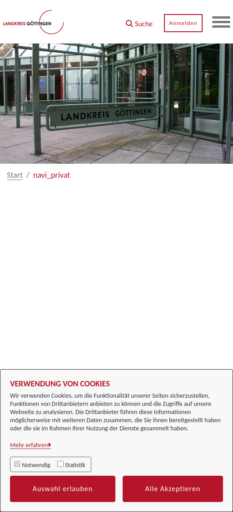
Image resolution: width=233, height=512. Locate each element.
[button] (139, 20)
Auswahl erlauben (63, 488)
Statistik (75, 465)
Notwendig (36, 465)
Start (15, 175)
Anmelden (183, 23)
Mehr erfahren (29, 445)
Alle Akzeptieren (173, 488)
